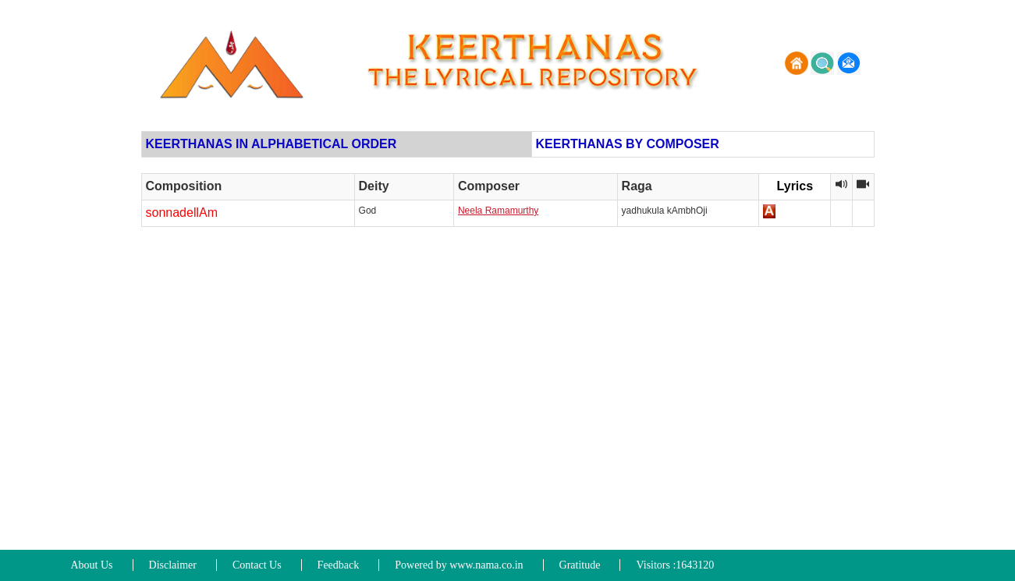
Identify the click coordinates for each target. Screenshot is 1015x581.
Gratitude (580, 565)
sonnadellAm (182, 212)
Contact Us (257, 565)
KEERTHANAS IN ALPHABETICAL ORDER (271, 144)
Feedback (339, 565)
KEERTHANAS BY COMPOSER (627, 144)
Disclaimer (173, 565)
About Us (92, 565)
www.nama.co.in (486, 565)
